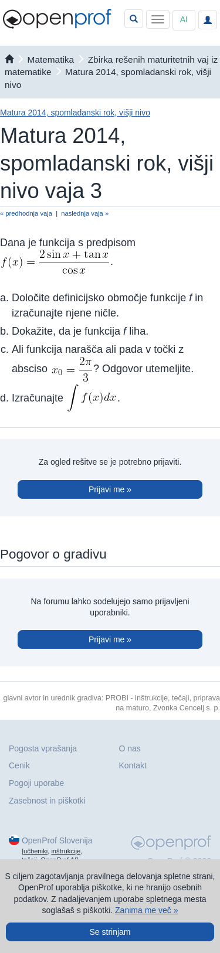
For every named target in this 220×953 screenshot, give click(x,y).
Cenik (19, 765)
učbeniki (35, 851)
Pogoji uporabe (36, 783)
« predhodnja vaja (26, 213)
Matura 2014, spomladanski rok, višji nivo (75, 112)
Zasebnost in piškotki (47, 800)
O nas (130, 748)
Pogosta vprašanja (43, 748)
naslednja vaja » (85, 213)
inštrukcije (65, 851)
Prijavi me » (110, 489)
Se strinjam (109, 932)
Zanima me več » (146, 910)
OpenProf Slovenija (57, 840)
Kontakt (133, 765)
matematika (51, 59)
